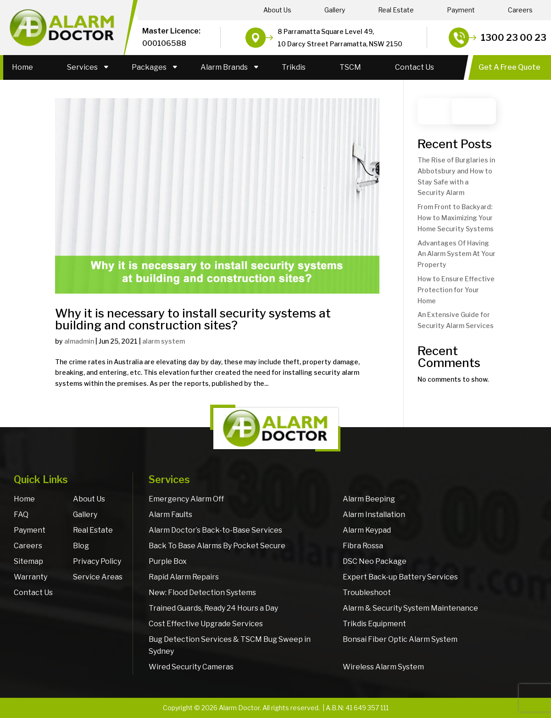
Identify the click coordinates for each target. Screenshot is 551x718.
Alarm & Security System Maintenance (410, 608)
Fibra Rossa (363, 545)
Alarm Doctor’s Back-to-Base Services (215, 530)
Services (82, 67)
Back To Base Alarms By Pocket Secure (217, 545)
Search (478, 111)
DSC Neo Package (374, 561)
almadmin (79, 341)
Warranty (30, 577)
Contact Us (414, 67)
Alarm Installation (374, 514)
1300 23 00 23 (513, 37)
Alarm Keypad (367, 530)
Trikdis (294, 67)
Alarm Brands (224, 67)
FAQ (21, 514)
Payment (461, 10)
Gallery (334, 10)
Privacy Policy (97, 561)
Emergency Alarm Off (186, 499)
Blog (81, 545)
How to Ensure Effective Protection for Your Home (456, 290)
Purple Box (168, 561)
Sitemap (28, 561)
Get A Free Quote (509, 67)
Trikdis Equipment (374, 623)
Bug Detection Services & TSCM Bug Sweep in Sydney (230, 645)
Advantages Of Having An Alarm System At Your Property (456, 254)
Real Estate (396, 10)
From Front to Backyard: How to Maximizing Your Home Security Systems (455, 218)
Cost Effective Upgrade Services (206, 623)
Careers (520, 10)
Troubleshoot (367, 592)
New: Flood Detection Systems (202, 592)
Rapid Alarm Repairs (184, 577)
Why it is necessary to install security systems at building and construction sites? (193, 319)
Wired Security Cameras (191, 666)
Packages (149, 67)
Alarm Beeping (369, 499)
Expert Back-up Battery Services (400, 577)
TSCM (350, 67)
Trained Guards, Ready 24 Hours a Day (213, 608)
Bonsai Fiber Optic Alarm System (400, 639)
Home (22, 67)
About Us (277, 10)
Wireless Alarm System (383, 666)
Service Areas (97, 577)
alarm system (163, 341)
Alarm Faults (170, 514)
